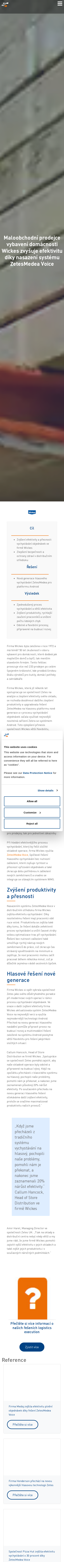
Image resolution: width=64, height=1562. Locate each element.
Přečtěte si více (23, 1424)
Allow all (32, 801)
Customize (32, 812)
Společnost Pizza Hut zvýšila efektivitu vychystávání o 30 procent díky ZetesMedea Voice (32, 1555)
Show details (46, 790)
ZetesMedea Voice (17, 854)
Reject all (32, 823)
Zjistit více (32, 1347)
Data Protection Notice (37, 772)
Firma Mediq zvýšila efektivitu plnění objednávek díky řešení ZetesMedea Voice (30, 1410)
